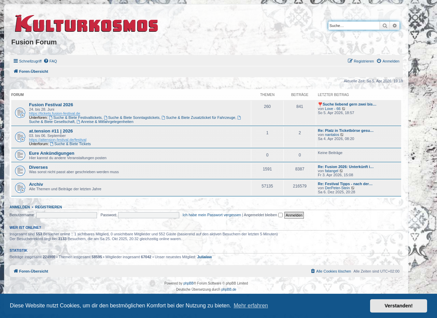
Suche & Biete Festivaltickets (75, 117)
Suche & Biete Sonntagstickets (131, 117)
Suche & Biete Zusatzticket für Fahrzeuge (198, 117)
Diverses (38, 167)
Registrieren (48, 207)
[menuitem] (50, 61)
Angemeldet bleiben (263, 215)
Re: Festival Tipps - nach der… (345, 184)
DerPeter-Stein (337, 188)
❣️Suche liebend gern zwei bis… (347, 104)
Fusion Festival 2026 (51, 104)
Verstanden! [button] (399, 305)
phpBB (188, 283)
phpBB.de (228, 289)
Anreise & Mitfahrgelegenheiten (104, 122)
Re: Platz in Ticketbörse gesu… (346, 130)
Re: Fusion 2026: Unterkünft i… (346, 167)
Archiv (36, 184)
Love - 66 (333, 109)
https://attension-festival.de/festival (57, 140)
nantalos (332, 135)
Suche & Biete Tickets (70, 144)
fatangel (331, 171)
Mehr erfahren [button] (251, 305)
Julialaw (204, 257)
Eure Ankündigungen (51, 153)
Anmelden (20, 207)
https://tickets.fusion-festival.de (54, 113)
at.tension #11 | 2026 (51, 131)
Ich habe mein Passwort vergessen (212, 215)
